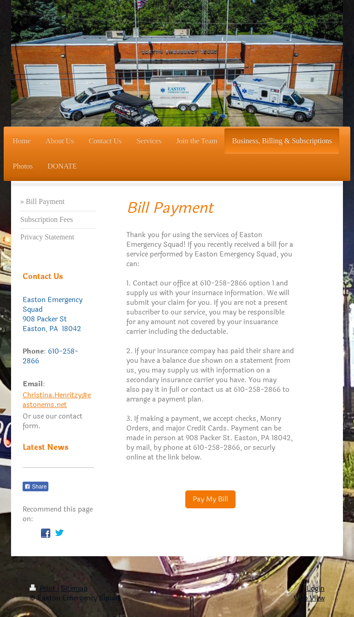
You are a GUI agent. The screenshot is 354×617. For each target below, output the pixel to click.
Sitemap (74, 588)
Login (315, 588)
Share (35, 486)
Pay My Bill (210, 499)
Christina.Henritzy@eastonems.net (57, 400)
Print (43, 588)
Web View (309, 598)
